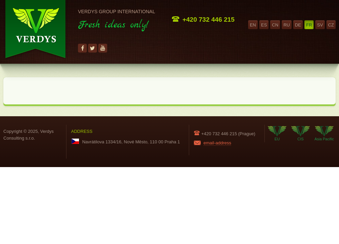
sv (320, 24)
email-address (217, 142)
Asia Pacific (324, 133)
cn (275, 24)
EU (277, 133)
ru (286, 24)
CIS (300, 133)
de (298, 24)
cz (331, 24)
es (264, 24)
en (253, 24)
